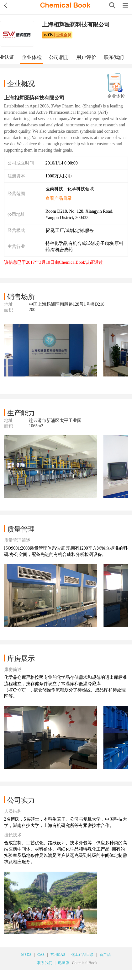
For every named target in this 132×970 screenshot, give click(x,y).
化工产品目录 (82, 954)
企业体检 (32, 57)
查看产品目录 (58, 198)
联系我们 (114, 57)
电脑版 (63, 963)
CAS (41, 954)
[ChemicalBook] (65, 5)
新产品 (105, 954)
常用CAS (57, 954)
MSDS (26, 954)
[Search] (112, 5)
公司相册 (59, 57)
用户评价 (86, 57)
